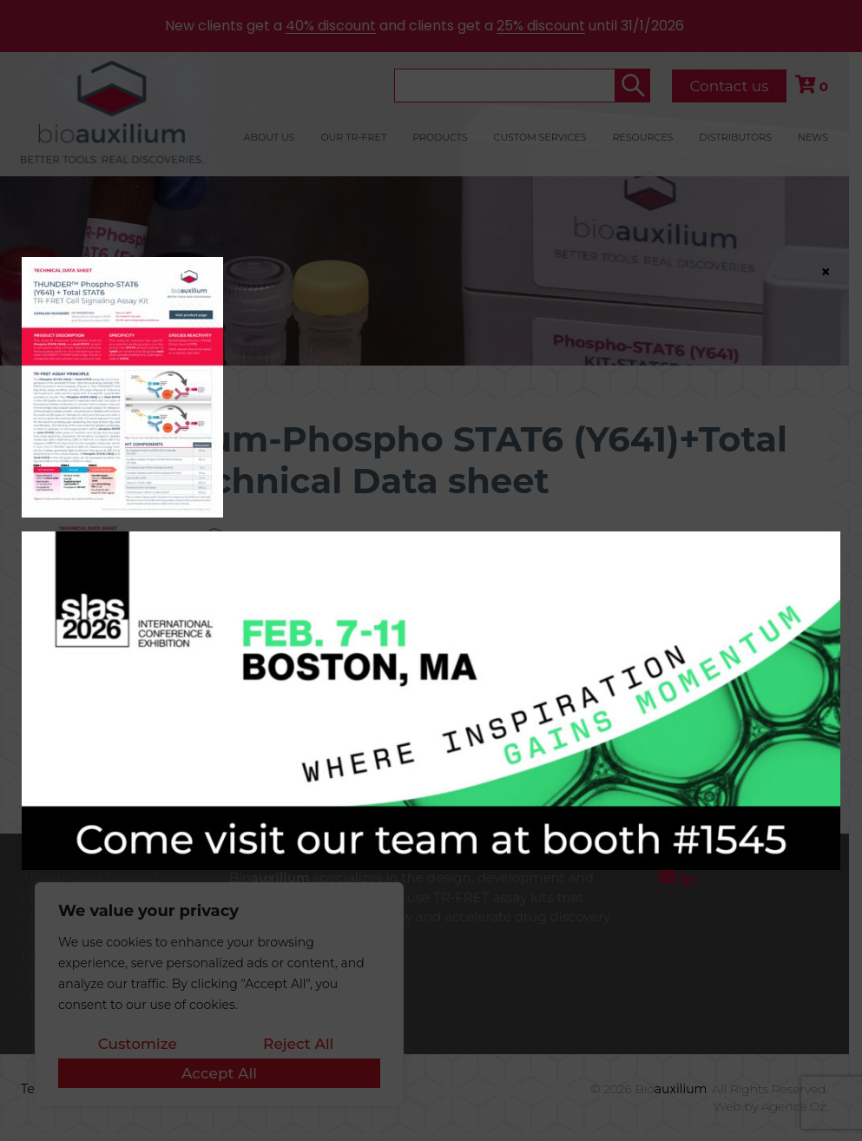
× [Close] (825, 271)
